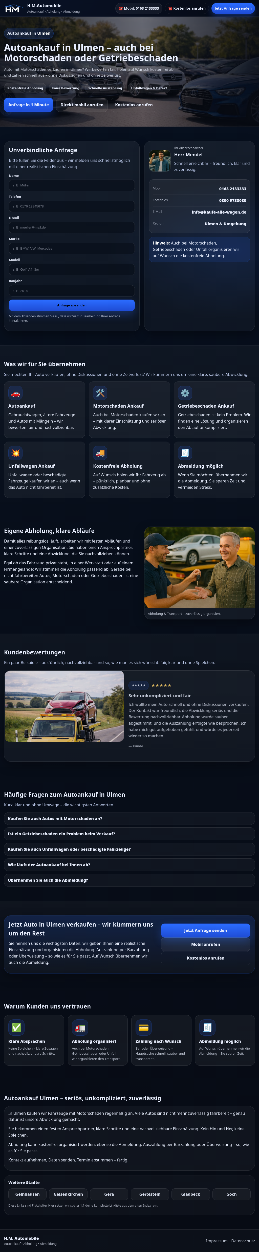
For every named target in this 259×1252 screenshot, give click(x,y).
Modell (14, 259)
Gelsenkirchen (68, 1194)
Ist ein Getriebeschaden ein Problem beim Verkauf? (61, 834)
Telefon (15, 196)
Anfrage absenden (72, 305)
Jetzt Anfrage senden (233, 8)
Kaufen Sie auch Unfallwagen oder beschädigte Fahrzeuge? (69, 849)
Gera (109, 1194)
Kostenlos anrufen (134, 105)
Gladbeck (190, 1194)
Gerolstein (150, 1194)
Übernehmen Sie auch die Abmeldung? (48, 880)
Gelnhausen (27, 1194)
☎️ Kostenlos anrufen (187, 8)
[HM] (14, 8)
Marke (14, 238)
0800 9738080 (232, 200)
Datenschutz (243, 1241)
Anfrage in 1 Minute (28, 105)
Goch (231, 1194)
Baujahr (15, 281)
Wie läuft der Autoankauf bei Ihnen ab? (49, 864)
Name (14, 175)
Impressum (217, 1241)
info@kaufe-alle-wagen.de (219, 212)
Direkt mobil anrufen (81, 105)
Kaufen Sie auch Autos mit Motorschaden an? (55, 818)
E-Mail (14, 217)
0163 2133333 (232, 189)
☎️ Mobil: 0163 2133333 (139, 8)
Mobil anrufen (205, 944)
